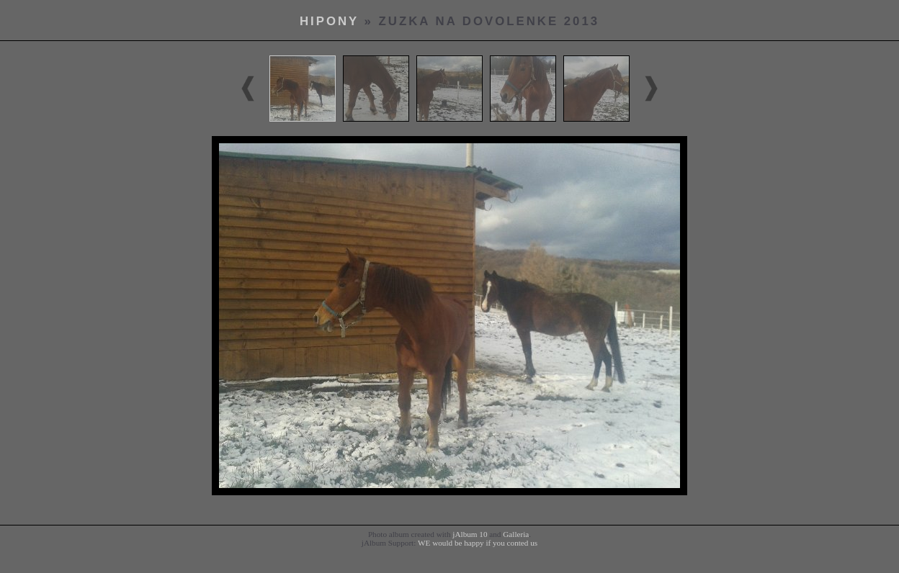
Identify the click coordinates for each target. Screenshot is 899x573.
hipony (329, 21)
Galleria (516, 534)
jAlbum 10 (469, 534)
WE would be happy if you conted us (477, 542)
